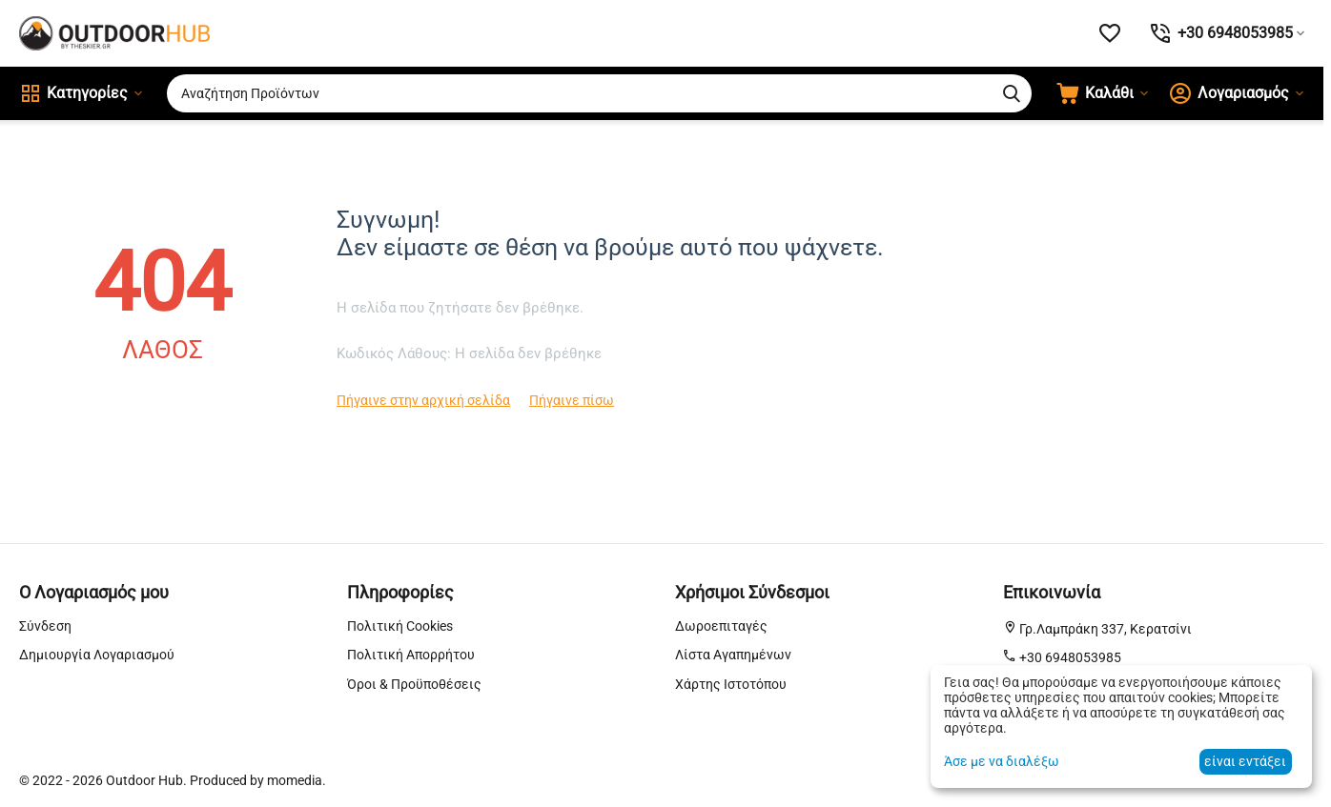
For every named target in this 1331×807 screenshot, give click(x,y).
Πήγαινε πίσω (571, 400)
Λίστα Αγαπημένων (733, 654)
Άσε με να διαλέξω (1001, 761)
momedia (294, 780)
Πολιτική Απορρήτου (411, 654)
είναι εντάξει (1245, 761)
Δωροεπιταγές (721, 626)
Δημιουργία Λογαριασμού (96, 654)
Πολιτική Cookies (400, 626)
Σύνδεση (45, 626)
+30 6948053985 (1068, 657)
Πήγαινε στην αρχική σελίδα (423, 400)
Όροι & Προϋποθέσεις (414, 684)
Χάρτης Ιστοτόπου (731, 684)
